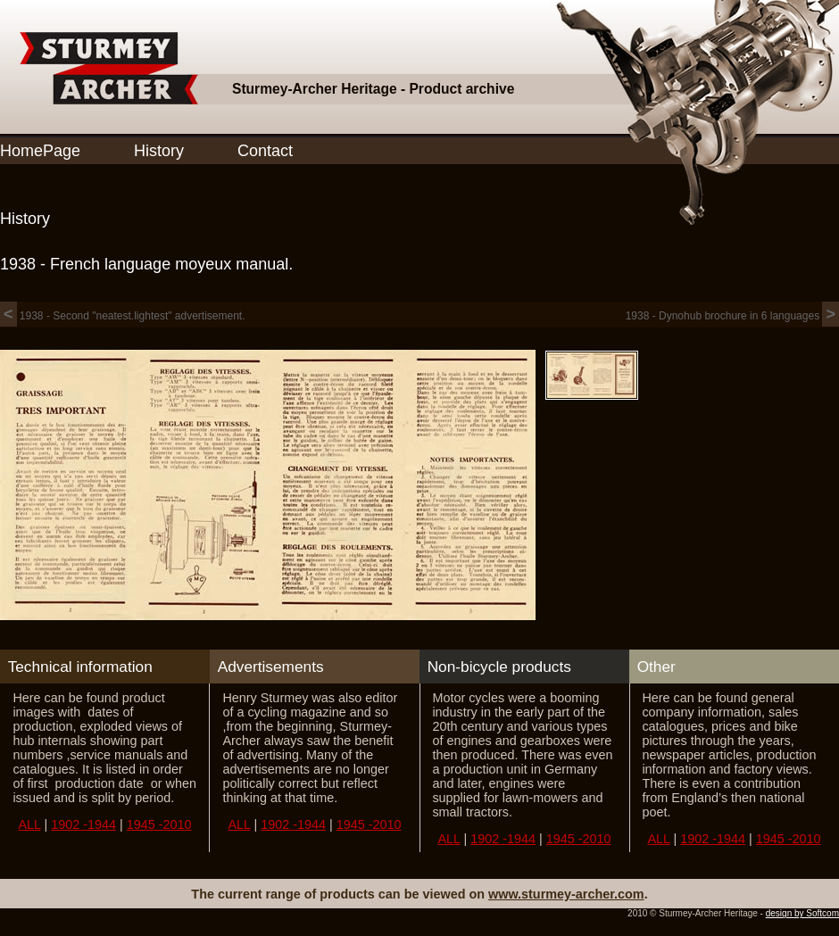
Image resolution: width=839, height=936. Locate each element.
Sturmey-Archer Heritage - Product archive (373, 88)
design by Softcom (802, 913)
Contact (265, 151)
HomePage (40, 151)
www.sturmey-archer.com (566, 894)
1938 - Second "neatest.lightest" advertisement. (122, 316)
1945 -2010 (159, 824)
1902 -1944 (83, 824)
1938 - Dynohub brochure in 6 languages (732, 316)
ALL (29, 824)
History (159, 151)
